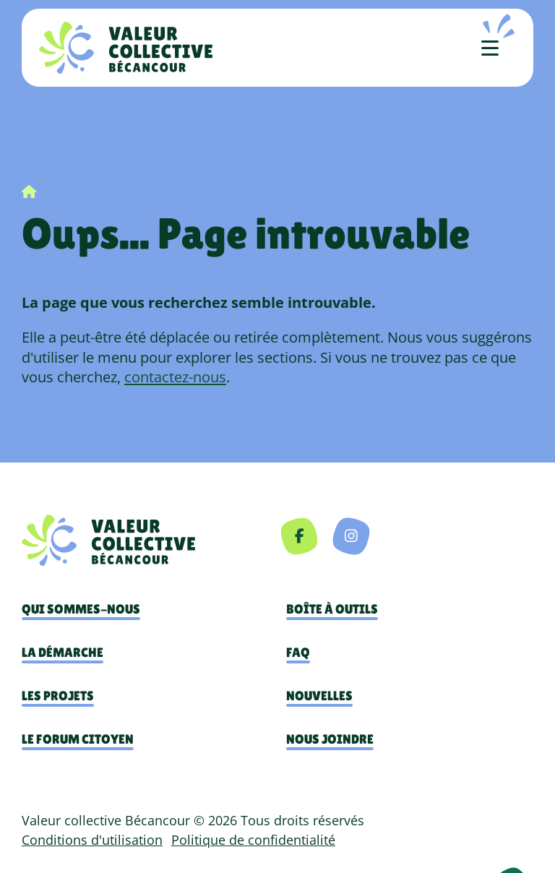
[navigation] (150, 540)
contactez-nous (175, 376)
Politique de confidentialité (253, 839)
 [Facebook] (299, 535)
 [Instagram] (351, 535)
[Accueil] (126, 48)
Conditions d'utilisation (92, 839)
